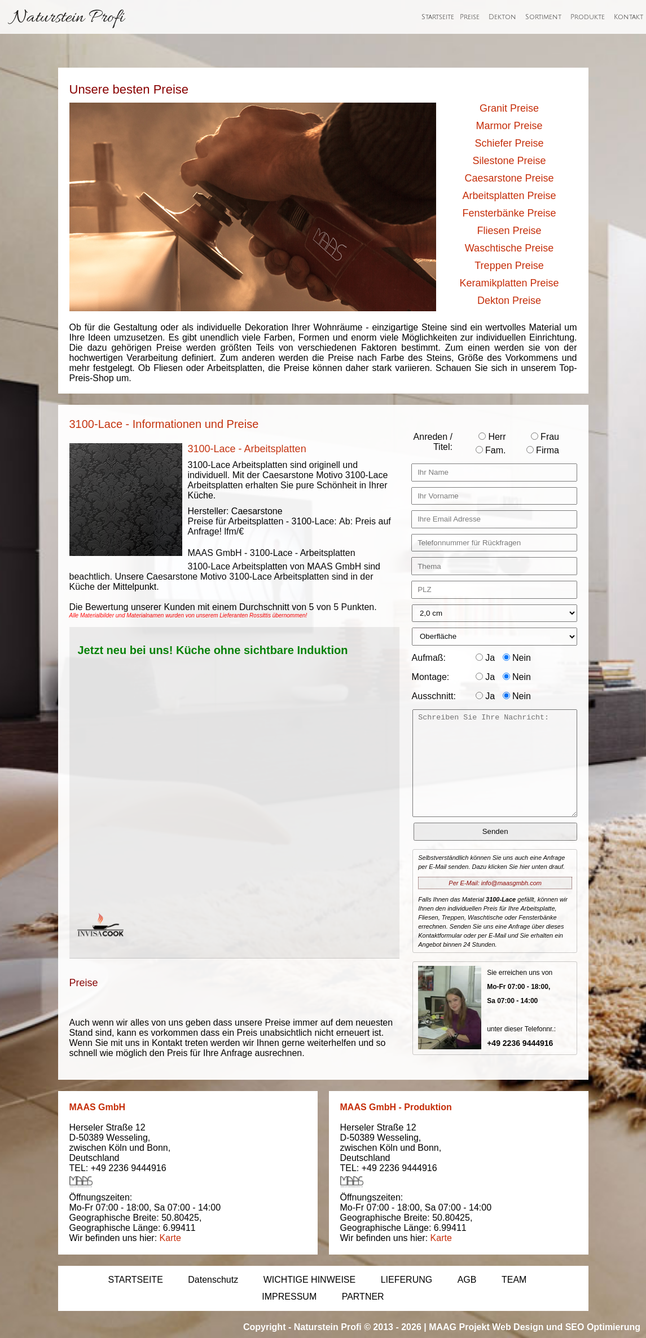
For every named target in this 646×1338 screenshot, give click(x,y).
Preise (470, 17)
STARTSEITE (135, 1279)
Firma (542, 450)
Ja (485, 658)
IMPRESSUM (289, 1296)
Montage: (431, 677)
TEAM (514, 1279)
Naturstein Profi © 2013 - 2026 (357, 1327)
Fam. (491, 450)
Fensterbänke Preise (509, 213)
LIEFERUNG (407, 1279)
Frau (545, 436)
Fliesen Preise (509, 230)
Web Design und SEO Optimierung (566, 1327)
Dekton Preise (509, 300)
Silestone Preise (509, 160)
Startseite (437, 17)
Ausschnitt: (434, 696)
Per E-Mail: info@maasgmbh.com (495, 883)
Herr (492, 436)
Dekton (502, 17)
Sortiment (543, 17)
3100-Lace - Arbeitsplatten (247, 448)
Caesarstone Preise (508, 178)
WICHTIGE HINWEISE (309, 1279)
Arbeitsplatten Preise (509, 195)
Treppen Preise (508, 265)
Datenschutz (213, 1279)
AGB (467, 1279)
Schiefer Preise (508, 143)
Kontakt (628, 17)
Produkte (587, 17)
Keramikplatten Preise (509, 283)
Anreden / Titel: (433, 442)
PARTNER (363, 1296)
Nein (517, 658)
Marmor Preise (509, 125)
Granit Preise (509, 108)
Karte (170, 1238)
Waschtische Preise (509, 248)
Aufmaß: (429, 658)
